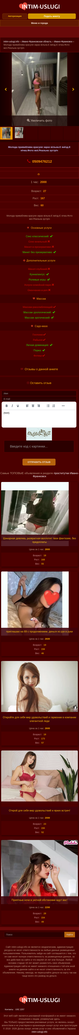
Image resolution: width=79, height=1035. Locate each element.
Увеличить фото (39, 120)
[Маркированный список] (48, 406)
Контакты (9, 1009)
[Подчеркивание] (18, 406)
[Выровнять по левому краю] (27, 406)
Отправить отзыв (39, 462)
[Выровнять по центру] (33, 406)
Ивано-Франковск (63, 41)
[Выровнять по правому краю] (38, 406)
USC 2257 (19, 1009)
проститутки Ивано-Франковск (56, 475)
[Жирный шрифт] (6, 406)
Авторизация (15, 16)
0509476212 (39, 161)
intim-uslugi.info (11, 41)
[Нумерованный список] (53, 406)
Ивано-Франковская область (36, 41)
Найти (69, 934)
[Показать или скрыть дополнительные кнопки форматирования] (63, 406)
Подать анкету (52, 16)
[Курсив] (12, 406)
